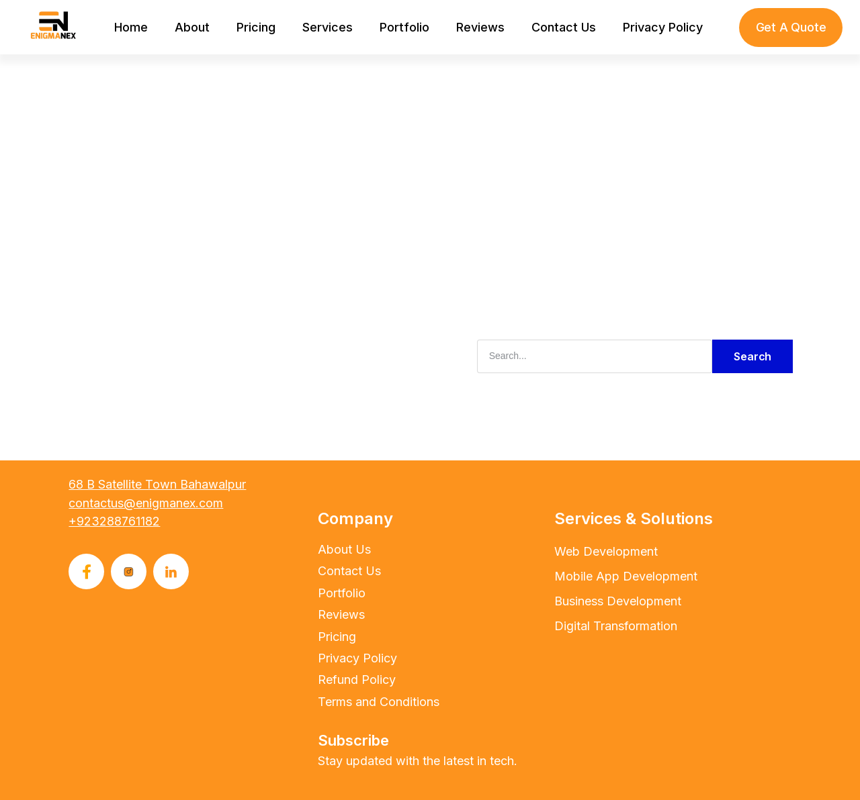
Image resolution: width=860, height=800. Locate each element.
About (192, 27)
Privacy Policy (663, 27)
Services (327, 27)
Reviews (480, 27)
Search (752, 356)
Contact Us (563, 27)
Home (131, 27)
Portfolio (404, 27)
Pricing (255, 27)
